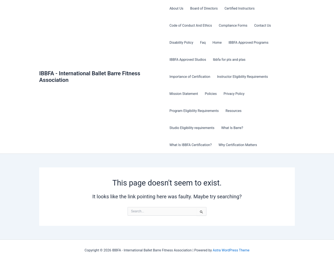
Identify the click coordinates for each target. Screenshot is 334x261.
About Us (176, 8)
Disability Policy (181, 43)
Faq (203, 43)
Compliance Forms (233, 25)
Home (217, 43)
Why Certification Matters (238, 145)
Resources (234, 111)
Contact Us (262, 25)
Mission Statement (184, 94)
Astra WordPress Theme (231, 250)
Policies (211, 94)
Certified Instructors (240, 8)
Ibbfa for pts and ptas (229, 60)
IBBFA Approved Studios (188, 60)
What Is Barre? (232, 128)
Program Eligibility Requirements (194, 111)
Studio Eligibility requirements (192, 128)
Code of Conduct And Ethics (191, 25)
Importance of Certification (190, 77)
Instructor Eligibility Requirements (242, 77)
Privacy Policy (234, 94)
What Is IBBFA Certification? (191, 145)
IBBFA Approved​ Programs (249, 43)
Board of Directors (204, 8)
